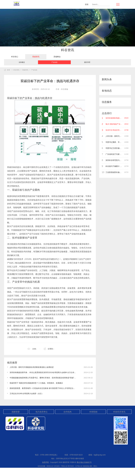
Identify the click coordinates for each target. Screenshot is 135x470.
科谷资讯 (16, 70)
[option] (14, 56)
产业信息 (54, 62)
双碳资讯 (35, 57)
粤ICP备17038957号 (84, 462)
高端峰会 (57, 57)
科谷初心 (14, 57)
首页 (8, 70)
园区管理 (87, 62)
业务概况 (22, 62)
